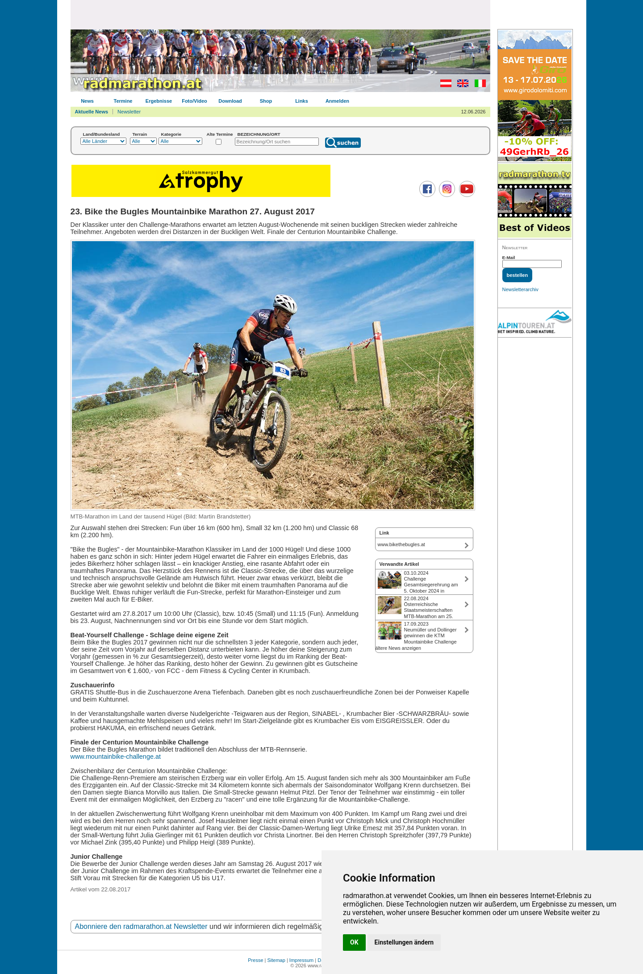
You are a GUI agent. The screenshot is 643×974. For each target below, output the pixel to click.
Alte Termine (220, 134)
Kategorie (171, 134)
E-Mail (508, 257)
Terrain (140, 134)
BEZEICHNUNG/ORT (259, 134)
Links (301, 101)
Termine (123, 101)
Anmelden (337, 101)
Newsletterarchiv (520, 289)
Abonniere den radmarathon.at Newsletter (141, 926)
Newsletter (129, 111)
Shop (266, 101)
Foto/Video (194, 101)
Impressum (301, 960)
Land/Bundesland (101, 134)
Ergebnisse (159, 101)
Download (230, 101)
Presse (255, 960)
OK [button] (354, 942)
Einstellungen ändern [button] (404, 942)
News (87, 101)
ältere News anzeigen (398, 648)
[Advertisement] (280, 14)
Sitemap (276, 960)
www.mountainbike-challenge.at (116, 756)
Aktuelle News (92, 111)
